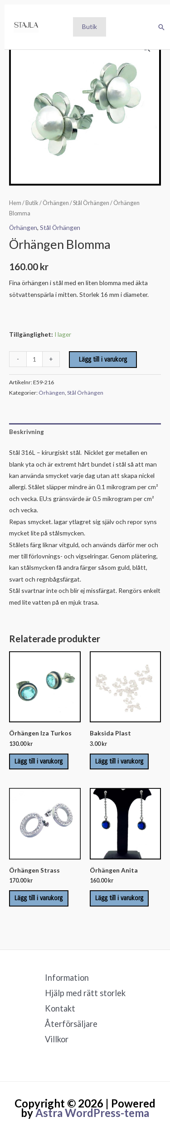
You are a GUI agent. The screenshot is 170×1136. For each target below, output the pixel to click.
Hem (15, 203)
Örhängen (56, 203)
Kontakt (60, 1008)
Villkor (56, 1039)
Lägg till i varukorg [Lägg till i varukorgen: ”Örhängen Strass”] (39, 898)
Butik (89, 26)
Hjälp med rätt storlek (85, 993)
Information (67, 978)
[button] (161, 27)
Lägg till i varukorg (103, 359)
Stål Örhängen (91, 203)
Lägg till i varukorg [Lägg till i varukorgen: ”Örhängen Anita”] (119, 898)
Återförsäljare (71, 1024)
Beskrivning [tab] (26, 431)
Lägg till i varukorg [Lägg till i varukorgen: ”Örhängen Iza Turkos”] (39, 761)
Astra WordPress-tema (92, 1112)
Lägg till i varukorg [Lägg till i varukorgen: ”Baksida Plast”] (119, 761)
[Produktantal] (34, 359)
